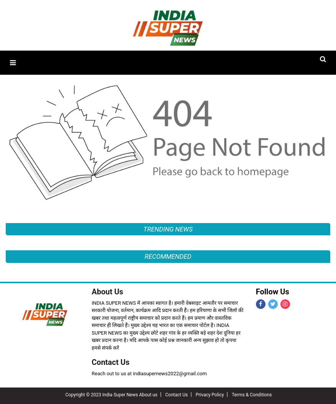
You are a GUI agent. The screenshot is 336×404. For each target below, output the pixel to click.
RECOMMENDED (168, 256)
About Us (107, 291)
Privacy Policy (210, 394)
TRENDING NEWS (167, 229)
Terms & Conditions (252, 394)
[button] (13, 63)
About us (148, 394)
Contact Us (110, 362)
